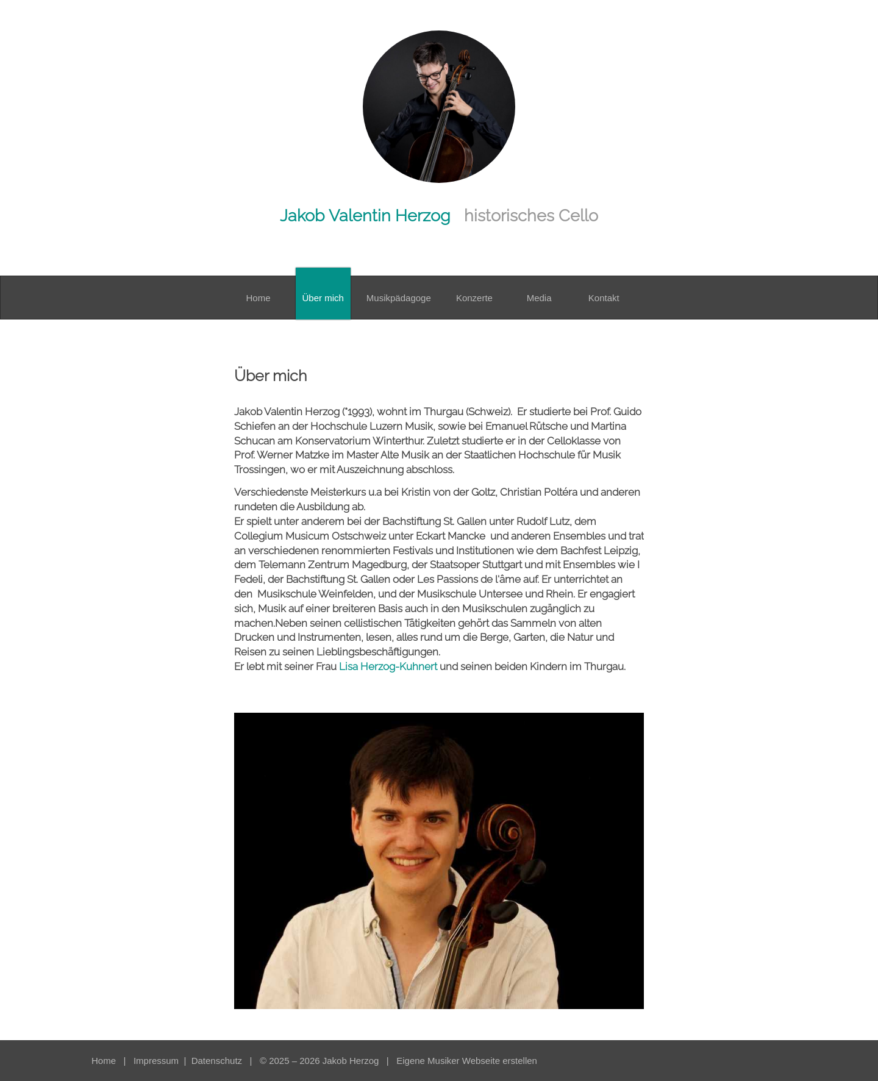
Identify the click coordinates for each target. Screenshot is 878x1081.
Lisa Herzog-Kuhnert (388, 666)
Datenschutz (218, 1060)
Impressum (157, 1060)
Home (103, 1060)
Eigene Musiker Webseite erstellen (466, 1060)
